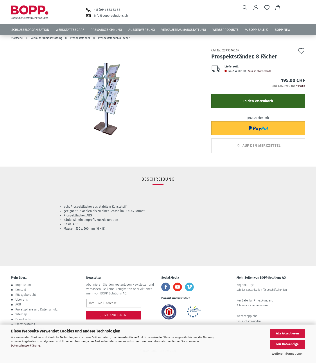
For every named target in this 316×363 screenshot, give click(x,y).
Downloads (23, 319)
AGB (18, 304)
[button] (255, 7)
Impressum (23, 285)
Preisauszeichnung (106, 30)
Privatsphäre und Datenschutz (36, 309)
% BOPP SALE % (256, 30)
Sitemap (21, 314)
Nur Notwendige (287, 344)
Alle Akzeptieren (287, 333)
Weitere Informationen (287, 354)
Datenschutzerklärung (25, 345)
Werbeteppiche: (249, 318)
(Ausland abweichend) (259, 71)
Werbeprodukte (225, 30)
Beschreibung (158, 179)
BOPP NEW (282, 30)
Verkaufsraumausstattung (183, 30)
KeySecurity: (262, 287)
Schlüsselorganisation (30, 30)
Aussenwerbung (141, 30)
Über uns (21, 299)
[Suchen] (244, 7)
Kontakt (20, 290)
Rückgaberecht (25, 295)
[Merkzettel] (266, 7)
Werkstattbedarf (70, 30)
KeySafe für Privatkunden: (255, 303)
